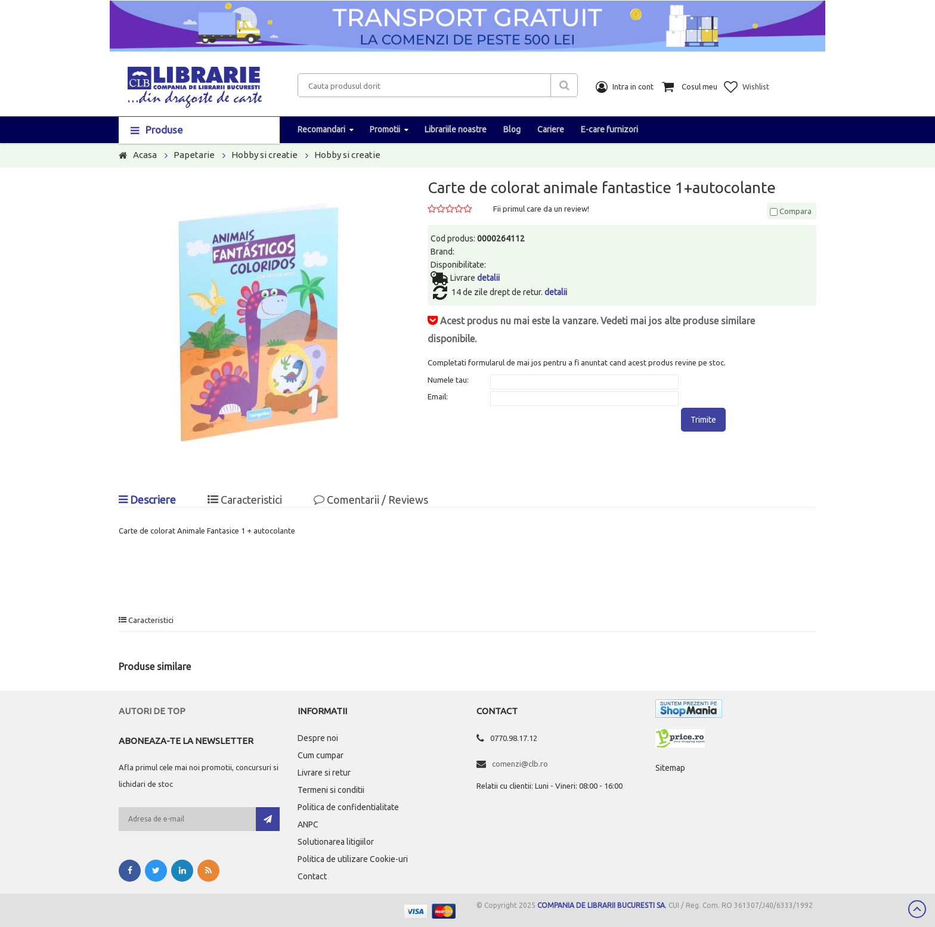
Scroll (917, 909)
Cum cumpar (320, 755)
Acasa (145, 155)
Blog (512, 129)
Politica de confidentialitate (348, 807)
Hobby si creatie (264, 155)
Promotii (385, 129)
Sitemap (670, 768)
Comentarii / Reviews (371, 499)
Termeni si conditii (331, 790)
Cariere (550, 129)
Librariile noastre (456, 129)
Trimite (703, 419)
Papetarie (194, 155)
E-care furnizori (609, 129)
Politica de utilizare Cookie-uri (353, 859)
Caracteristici (245, 499)
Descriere (147, 499)
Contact (312, 876)
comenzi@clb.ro (520, 763)
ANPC (308, 824)
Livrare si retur (324, 772)
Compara (791, 211)
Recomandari (321, 129)
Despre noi (318, 738)
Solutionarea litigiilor (336, 842)
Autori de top (152, 711)
